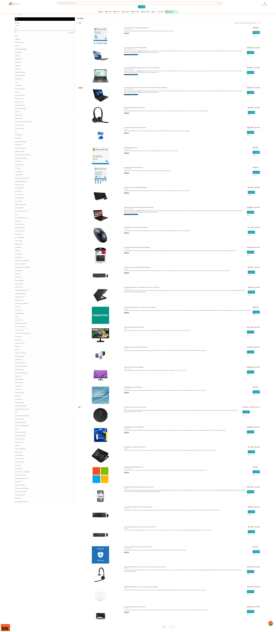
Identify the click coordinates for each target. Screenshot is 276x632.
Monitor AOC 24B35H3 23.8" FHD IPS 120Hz (134, 327)
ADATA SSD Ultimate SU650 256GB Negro (133, 427)
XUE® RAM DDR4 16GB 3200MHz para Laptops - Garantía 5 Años (139, 487)
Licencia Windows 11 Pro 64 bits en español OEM (135, 127)
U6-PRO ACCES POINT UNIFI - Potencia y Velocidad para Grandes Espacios (141, 587)
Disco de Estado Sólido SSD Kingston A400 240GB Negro (137, 247)
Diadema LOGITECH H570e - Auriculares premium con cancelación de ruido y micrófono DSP (145, 567)
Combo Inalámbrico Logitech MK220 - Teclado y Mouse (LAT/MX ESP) (140, 527)
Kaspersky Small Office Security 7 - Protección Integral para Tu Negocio (140, 307)
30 (259, 23)
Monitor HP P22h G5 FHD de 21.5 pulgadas (133, 367)
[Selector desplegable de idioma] (259, 4)
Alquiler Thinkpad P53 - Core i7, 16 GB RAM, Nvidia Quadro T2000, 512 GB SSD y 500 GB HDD (145, 87)
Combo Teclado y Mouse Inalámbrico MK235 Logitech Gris (137, 267)
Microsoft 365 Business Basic (130, 147)
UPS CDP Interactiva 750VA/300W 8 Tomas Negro (135, 347)
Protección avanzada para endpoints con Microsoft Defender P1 (138, 547)
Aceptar (5, 628)
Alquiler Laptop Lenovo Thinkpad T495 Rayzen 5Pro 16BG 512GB (138, 207)
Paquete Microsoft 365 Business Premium (133, 467)
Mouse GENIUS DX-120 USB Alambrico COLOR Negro (136, 227)
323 (172, 626)
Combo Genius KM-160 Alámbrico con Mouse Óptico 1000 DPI (138, 507)
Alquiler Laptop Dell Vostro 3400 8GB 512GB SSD (135, 47)
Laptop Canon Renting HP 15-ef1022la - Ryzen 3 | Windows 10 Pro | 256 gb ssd (142, 67)
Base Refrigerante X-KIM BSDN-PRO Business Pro (135, 447)
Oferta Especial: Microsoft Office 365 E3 (133, 387)
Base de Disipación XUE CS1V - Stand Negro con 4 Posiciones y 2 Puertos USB (141, 287)
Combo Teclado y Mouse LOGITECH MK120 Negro (135, 187)
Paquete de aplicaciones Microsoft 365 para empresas (136, 27)
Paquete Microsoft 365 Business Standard (133, 167)
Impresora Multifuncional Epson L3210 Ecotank (134, 606)
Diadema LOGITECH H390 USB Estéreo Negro (134, 107)
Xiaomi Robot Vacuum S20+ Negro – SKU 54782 (135, 407)
